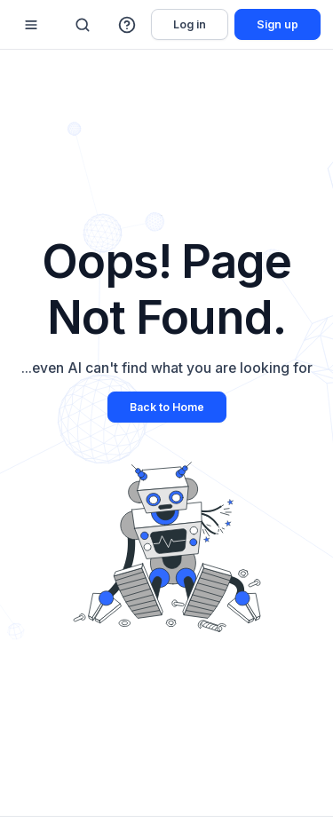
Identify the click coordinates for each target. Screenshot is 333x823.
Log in (189, 24)
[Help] (128, 25)
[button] (128, 25)
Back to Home (167, 407)
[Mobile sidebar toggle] (31, 24)
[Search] (82, 25)
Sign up (277, 24)
